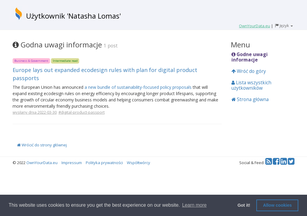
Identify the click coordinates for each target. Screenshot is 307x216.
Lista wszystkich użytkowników (251, 85)
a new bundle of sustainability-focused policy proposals (138, 87)
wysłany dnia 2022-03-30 (35, 112)
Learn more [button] (194, 205)
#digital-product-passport (81, 112)
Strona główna (250, 99)
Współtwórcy (138, 162)
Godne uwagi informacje (249, 57)
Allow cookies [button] (277, 205)
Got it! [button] (243, 205)
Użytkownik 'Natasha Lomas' (73, 16)
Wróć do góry (248, 71)
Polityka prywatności (104, 162)
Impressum (71, 162)
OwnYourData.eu (42, 162)
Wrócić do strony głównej (42, 145)
